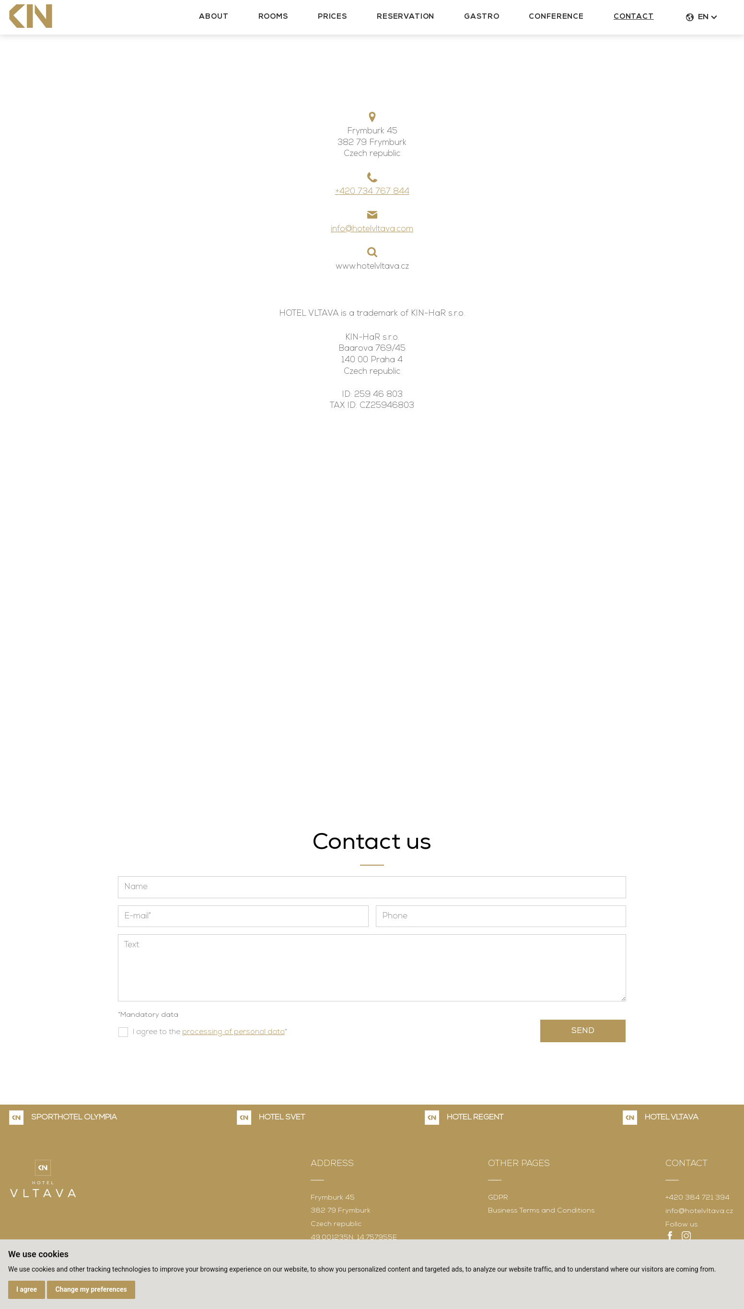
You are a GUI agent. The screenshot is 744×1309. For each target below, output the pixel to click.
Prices (347, 20)
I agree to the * (210, 1032)
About (229, 20)
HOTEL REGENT (475, 1117)
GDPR (498, 1198)
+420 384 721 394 (697, 1198)
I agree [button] (26, 1289)
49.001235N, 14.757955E (354, 1237)
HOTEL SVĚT (282, 1117)
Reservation (421, 20)
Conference (571, 20)
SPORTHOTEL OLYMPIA (74, 1117)
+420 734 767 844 (372, 192)
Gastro (496, 20)
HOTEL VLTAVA (671, 1117)
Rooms (288, 20)
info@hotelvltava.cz (699, 1211)
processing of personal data (233, 1032)
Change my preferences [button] (91, 1289)
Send (582, 1031)
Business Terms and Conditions (541, 1210)
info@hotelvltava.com (372, 229)
